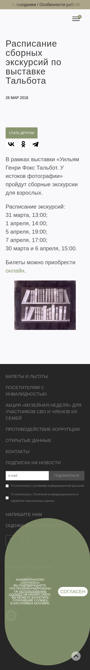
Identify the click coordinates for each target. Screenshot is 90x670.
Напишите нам (24, 514)
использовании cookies (27, 593)
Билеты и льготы (27, 376)
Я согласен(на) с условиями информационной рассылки (47, 485)
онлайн (15, 270)
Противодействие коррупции (43, 429)
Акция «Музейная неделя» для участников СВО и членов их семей (43, 412)
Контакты (18, 451)
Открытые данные (28, 440)
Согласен (73, 591)
